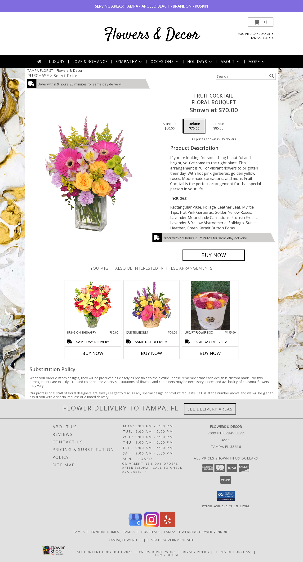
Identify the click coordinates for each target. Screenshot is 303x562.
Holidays (200, 61)
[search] (272, 76)
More (257, 61)
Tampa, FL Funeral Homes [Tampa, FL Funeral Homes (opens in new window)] (96, 531)
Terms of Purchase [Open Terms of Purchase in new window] (233, 551)
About (231, 61)
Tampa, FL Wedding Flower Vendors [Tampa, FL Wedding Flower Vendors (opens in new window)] (197, 531)
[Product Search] (241, 76)
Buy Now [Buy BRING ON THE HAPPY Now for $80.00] (92, 353)
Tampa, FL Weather (126, 540)
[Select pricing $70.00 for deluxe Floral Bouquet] (194, 126)
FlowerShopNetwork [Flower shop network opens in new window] (155, 551)
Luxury (57, 61)
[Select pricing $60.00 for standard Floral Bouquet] (170, 126)
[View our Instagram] (151, 525)
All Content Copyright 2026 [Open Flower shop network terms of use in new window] (105, 551)
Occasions (165, 61)
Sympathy (129, 61)
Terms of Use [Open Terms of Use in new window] (166, 555)
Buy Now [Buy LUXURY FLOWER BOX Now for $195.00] (210, 353)
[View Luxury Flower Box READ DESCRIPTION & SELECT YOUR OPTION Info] (210, 305)
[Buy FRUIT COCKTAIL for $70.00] (214, 255)
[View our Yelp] (167, 525)
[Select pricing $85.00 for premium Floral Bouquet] (218, 126)
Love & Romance (90, 61)
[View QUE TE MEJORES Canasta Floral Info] (151, 305)
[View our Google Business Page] (135, 525)
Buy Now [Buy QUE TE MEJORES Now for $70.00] (151, 353)
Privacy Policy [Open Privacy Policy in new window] (195, 551)
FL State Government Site (170, 540)
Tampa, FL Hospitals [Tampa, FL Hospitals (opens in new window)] (141, 531)
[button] (260, 22)
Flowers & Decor (151, 35)
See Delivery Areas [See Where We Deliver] (210, 409)
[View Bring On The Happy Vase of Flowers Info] (93, 305)
